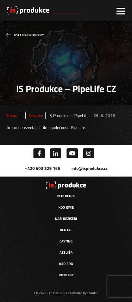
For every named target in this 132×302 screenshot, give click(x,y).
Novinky (36, 115)
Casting (66, 241)
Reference (66, 196)
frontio (92, 293)
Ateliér (66, 252)
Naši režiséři (66, 218)
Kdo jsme (66, 207)
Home (12, 115)
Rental (66, 230)
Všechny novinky (29, 35)
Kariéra (66, 263)
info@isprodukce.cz (89, 168)
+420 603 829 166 (42, 168)
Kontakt (66, 275)
